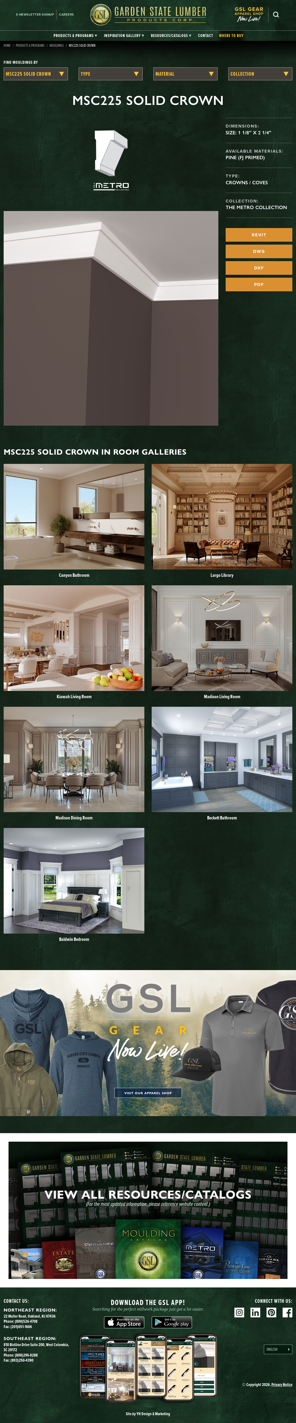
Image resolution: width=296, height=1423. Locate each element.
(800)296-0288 (26, 1355)
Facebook (287, 1312)
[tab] (75, 36)
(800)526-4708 (26, 1321)
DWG (259, 251)
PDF (259, 284)
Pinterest (271, 1312)
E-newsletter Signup (35, 14)
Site (148, 1414)
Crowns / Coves (247, 182)
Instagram (239, 1312)
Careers (66, 14)
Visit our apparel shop (148, 1093)
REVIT (259, 235)
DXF (259, 268)
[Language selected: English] (278, 1349)
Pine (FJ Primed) (245, 157)
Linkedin (255, 1312)
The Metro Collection (256, 207)
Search (276, 14)
